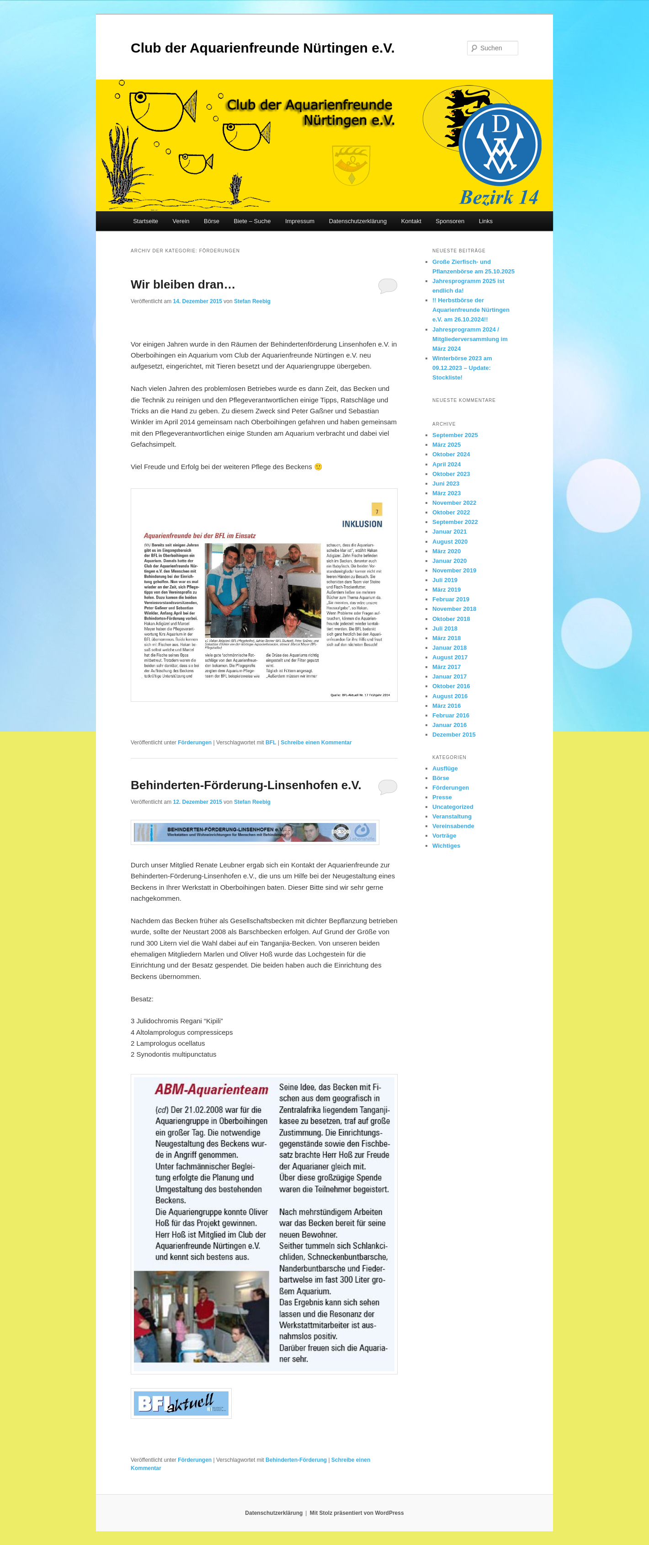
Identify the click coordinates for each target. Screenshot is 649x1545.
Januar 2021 (449, 531)
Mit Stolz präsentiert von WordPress (357, 1513)
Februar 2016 (450, 715)
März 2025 (446, 444)
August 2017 (450, 657)
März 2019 (446, 589)
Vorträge (444, 835)
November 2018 (454, 608)
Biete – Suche (252, 221)
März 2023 (446, 493)
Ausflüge (445, 768)
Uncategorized (452, 806)
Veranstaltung (452, 816)
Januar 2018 (449, 647)
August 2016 (450, 696)
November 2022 (454, 502)
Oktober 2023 (451, 473)
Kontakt (411, 221)
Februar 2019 (450, 599)
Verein (181, 221)
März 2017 (446, 666)
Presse (442, 797)
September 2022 (455, 522)
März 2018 (446, 638)
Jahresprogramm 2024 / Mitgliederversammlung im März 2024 (470, 339)
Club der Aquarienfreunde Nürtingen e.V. (263, 47)
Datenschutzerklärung (358, 221)
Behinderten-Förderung (296, 1460)
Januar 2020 (449, 560)
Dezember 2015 (454, 734)
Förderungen (195, 742)
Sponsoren (450, 221)
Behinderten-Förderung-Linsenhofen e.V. (246, 785)
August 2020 (450, 541)
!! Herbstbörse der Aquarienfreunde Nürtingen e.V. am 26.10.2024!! (471, 310)
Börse (211, 221)
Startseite (145, 221)
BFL (271, 742)
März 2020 (446, 551)
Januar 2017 (449, 676)
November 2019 (454, 570)
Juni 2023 (445, 483)
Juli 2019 (444, 580)
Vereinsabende (453, 826)
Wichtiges (446, 845)
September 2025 (455, 435)
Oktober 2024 (451, 454)
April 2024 (446, 464)
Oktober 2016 (451, 686)
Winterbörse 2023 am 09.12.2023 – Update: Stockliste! (462, 368)
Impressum (299, 221)
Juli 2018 (444, 628)
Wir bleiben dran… (183, 284)
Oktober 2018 (451, 618)
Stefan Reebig (252, 301)
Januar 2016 (449, 725)
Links (486, 221)
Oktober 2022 (451, 512)
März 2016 (446, 705)
